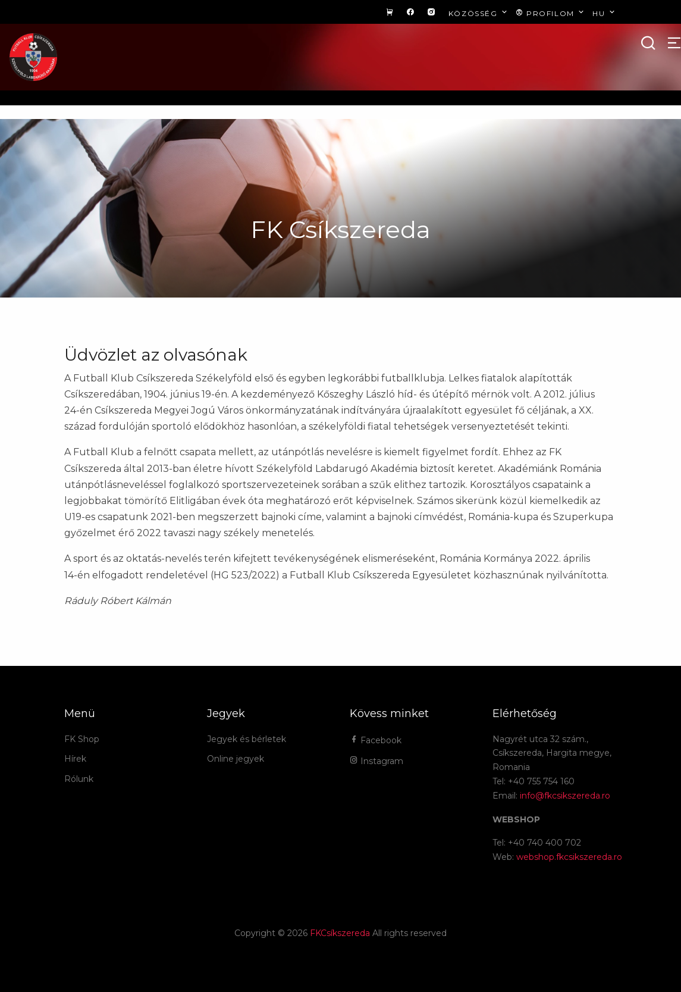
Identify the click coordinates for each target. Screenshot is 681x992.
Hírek (75, 758)
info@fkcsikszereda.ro (565, 795)
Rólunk (78, 779)
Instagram (376, 761)
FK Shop (81, 739)
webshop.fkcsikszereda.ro (569, 857)
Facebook (375, 740)
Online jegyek (235, 758)
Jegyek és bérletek (246, 739)
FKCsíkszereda (340, 933)
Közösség (479, 13)
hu (604, 13)
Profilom (551, 13)
